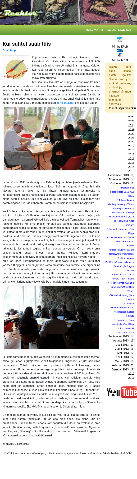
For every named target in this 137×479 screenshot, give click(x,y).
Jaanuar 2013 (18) (123, 369)
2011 (131, 377)
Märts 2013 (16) (124, 361)
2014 (131, 166)
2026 (131, 117)
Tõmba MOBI (120, 60)
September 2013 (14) (121, 336)
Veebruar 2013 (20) (122, 365)
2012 (131, 373)
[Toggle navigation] (7, 30)
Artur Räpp (9, 50)
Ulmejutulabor (65, 102)
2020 (131, 142)
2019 (131, 146)
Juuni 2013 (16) (124, 348)
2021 (131, 137)
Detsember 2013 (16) (121, 175)
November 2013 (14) (121, 179)
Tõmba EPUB (120, 46)
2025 (131, 121)
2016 (131, 158)
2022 (131, 133)
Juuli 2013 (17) (125, 344)
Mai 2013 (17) (125, 352)
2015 (131, 162)
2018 (131, 150)
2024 (131, 125)
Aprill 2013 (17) (125, 357)
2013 (131, 171)
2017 (131, 154)
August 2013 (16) (123, 340)
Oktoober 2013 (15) (122, 183)
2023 (131, 129)
